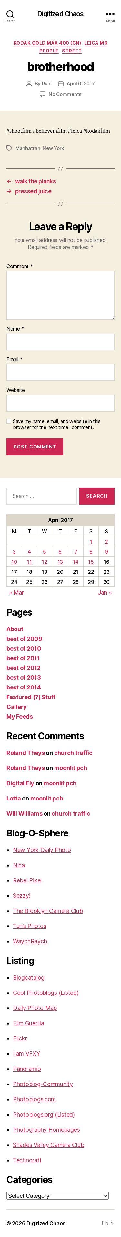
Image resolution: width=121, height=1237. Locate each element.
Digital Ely (20, 783)
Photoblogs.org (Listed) (44, 1114)
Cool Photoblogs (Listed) (46, 992)
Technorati (27, 1160)
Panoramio (27, 1068)
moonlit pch (70, 768)
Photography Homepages (46, 1129)
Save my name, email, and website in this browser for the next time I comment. (57, 424)
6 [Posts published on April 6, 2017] (60, 552)
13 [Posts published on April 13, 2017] (60, 562)
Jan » (105, 592)
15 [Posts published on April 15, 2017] (91, 562)
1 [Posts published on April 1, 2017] (91, 542)
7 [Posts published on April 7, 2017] (75, 552)
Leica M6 (95, 43)
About (14, 629)
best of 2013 (23, 677)
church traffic (73, 752)
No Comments (65, 94)
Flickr (20, 1038)
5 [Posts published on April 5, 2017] (44, 552)
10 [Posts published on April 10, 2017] (14, 562)
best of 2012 (23, 667)
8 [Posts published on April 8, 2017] (91, 552)
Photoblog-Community (43, 1084)
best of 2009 (24, 638)
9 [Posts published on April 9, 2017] (106, 552)
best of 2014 (23, 687)
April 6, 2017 (81, 83)
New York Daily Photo (42, 849)
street (72, 50)
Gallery (16, 706)
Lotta (13, 798)
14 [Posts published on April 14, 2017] (75, 562)
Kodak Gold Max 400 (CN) (47, 43)
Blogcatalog (29, 977)
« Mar (16, 592)
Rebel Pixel (27, 880)
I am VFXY (26, 1053)
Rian (47, 83)
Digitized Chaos (60, 13)
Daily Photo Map (35, 1007)
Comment (19, 266)
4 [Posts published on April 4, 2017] (29, 552)
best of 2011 (23, 658)
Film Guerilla (28, 1023)
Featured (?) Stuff (30, 697)
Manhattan (27, 148)
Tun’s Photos (29, 926)
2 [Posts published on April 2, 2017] (106, 542)
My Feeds (19, 716)
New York (53, 148)
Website (15, 390)
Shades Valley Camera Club (48, 1144)
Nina (19, 865)
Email (14, 360)
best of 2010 (23, 648)
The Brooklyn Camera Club (48, 910)
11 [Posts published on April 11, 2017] (29, 562)
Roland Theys (25, 752)
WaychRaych (30, 941)
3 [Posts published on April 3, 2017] (14, 552)
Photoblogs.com (34, 1099)
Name (15, 329)
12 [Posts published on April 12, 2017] (44, 562)
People (49, 50)
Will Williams (24, 813)
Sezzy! (21, 895)
